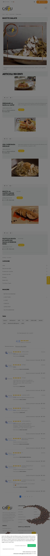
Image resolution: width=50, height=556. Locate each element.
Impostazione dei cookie (8, 549)
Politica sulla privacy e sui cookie (29, 551)
